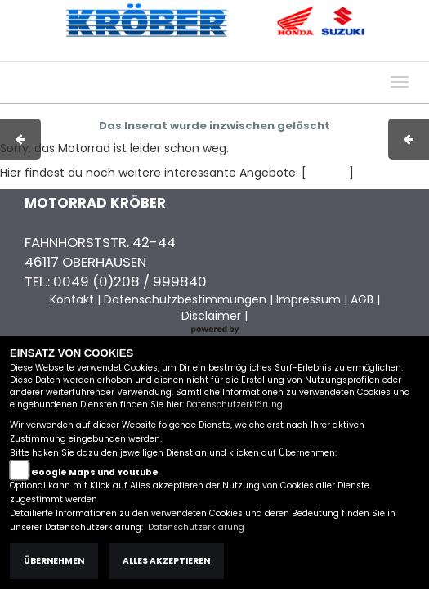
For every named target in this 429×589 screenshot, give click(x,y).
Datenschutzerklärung (234, 404)
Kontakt (297, 53)
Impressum (195, 53)
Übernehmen (54, 561)
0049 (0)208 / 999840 (130, 281)
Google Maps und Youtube (95, 472)
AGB (251, 53)
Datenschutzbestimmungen (185, 299)
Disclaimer (211, 316)
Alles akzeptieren (166, 561)
